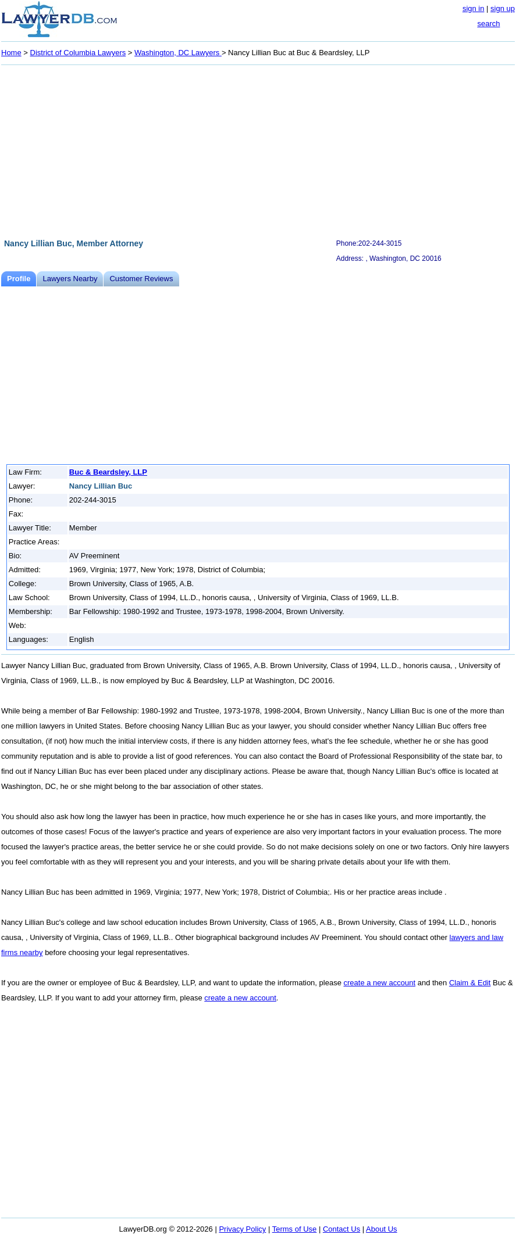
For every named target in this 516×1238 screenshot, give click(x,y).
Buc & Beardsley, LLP (108, 472)
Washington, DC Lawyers (178, 52)
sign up (502, 8)
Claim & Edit (470, 982)
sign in (473, 8)
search (488, 23)
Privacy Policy (242, 1229)
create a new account (380, 982)
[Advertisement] (258, 150)
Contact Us (341, 1229)
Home (11, 52)
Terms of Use (294, 1229)
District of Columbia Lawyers (78, 52)
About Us (381, 1229)
